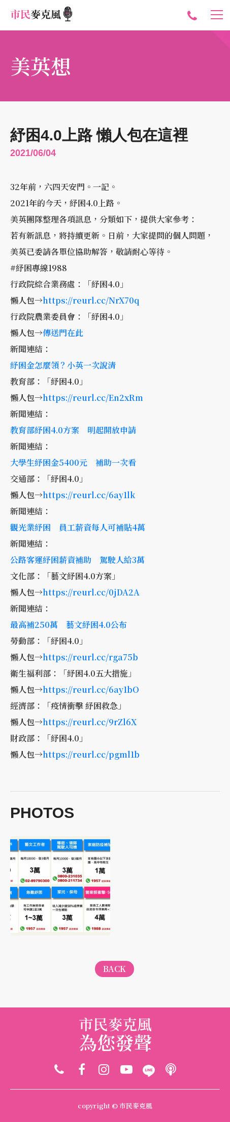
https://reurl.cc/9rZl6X (90, 722)
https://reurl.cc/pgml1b (91, 754)
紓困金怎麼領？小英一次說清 (63, 365)
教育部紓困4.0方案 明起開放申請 (73, 430)
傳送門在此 (63, 333)
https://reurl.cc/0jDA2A (91, 592)
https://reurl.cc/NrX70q (91, 300)
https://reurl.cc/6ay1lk (89, 495)
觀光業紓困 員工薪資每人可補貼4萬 (77, 527)
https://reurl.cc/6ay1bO (91, 689)
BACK (114, 969)
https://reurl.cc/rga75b (90, 657)
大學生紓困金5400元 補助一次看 (73, 462)
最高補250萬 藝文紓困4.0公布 (68, 624)
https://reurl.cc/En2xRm (93, 397)
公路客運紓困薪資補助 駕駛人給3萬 (77, 560)
